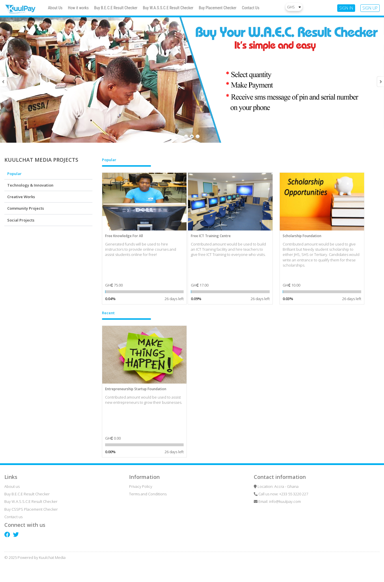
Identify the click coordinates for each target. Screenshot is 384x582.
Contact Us (251, 7)
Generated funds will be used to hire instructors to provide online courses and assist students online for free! (140, 249)
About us (12, 486)
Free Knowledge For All (124, 235)
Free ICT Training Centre (211, 235)
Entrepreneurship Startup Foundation (135, 388)
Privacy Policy (140, 486)
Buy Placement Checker (217, 7)
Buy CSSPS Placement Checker (31, 509)
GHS (294, 7)
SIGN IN (346, 8)
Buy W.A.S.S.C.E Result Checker (168, 7)
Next (380, 81)
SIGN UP (370, 8)
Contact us (13, 516)
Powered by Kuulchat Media (42, 557)
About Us (55, 7)
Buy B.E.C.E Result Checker (115, 7)
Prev (4, 81)
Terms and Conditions (148, 494)
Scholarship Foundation (302, 235)
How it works (78, 7)
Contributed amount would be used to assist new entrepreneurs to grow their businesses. (143, 400)
